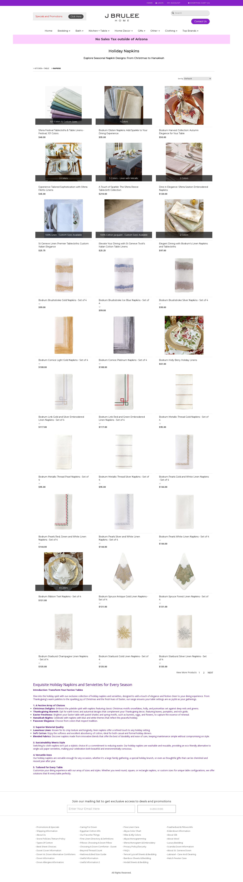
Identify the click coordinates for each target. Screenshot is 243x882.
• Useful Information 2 (89, 862)
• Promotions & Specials (47, 827)
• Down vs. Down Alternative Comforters (55, 854)
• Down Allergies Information (49, 862)
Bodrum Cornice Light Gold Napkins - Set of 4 (63, 360)
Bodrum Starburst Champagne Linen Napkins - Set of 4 (63, 658)
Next (210, 672)
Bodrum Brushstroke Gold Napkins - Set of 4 (62, 300)
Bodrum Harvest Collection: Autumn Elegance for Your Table (179, 132)
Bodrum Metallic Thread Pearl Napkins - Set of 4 (63, 478)
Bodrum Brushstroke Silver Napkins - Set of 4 (183, 300)
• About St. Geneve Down (178, 850)
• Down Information (45, 858)
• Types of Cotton (44, 843)
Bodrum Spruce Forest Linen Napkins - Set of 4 (183, 598)
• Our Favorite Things (89, 835)
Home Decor (124, 30)
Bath (79, 30)
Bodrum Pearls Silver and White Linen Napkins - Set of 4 (119, 538)
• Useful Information (88, 858)
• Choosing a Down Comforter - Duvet (98, 846)
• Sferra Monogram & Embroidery (139, 843)
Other (155, 30)
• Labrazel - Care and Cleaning (181, 854)
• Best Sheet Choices (45, 846)
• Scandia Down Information (180, 846)
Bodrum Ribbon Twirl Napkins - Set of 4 (59, 596)
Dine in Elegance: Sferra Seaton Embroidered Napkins (183, 188)
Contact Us (200, 21)
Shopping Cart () (199, 3)
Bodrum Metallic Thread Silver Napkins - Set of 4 (124, 478)
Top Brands (190, 30)
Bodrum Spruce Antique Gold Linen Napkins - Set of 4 (123, 598)
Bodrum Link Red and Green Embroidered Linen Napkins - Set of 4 (122, 418)
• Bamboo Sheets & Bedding (137, 858)
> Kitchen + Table (41, 68)
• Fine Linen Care (131, 827)
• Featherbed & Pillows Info (179, 827)
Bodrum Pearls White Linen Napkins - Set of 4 (184, 536)
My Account (172, 3)
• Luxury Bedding (174, 843)
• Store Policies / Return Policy (50, 839)
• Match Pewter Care (176, 858)
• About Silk (171, 835)
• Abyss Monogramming (134, 839)
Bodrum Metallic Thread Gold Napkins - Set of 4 (183, 418)
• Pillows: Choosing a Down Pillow (95, 843)
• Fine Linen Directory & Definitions (96, 839)
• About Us (40, 835)
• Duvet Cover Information (48, 850)
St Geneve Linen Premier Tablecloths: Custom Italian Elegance (63, 245)
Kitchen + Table (99, 30)
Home (148, 3)
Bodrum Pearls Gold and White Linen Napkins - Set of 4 (184, 478)
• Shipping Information (46, 831)
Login (158, 3)
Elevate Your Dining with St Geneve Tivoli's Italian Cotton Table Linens (122, 245)
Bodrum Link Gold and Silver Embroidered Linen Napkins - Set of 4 (61, 418)
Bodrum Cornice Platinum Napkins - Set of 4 (123, 360)
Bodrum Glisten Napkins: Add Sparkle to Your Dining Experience (123, 132)
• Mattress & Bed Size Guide (92, 854)
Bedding (64, 30)
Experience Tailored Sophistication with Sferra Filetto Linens (62, 188)
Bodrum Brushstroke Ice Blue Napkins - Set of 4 (124, 302)
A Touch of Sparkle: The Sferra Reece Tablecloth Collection (118, 188)
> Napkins (56, 68)
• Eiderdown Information (178, 831)
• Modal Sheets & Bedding (135, 862)
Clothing (171, 30)
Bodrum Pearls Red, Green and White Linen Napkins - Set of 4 (62, 538)
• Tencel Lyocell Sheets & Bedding (139, 854)
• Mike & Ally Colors (132, 835)
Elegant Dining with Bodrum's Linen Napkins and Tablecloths (183, 245)
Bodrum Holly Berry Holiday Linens (178, 360)
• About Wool (172, 839)
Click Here (76, 16)
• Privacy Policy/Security (134, 846)
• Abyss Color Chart (132, 831)
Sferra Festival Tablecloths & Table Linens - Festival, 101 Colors (61, 132)
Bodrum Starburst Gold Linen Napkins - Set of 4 (123, 658)
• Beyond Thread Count (90, 850)
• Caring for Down (88, 827)
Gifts (141, 30)
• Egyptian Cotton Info (90, 831)
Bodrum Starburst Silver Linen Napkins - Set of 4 (183, 658)
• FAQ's (126, 850)
